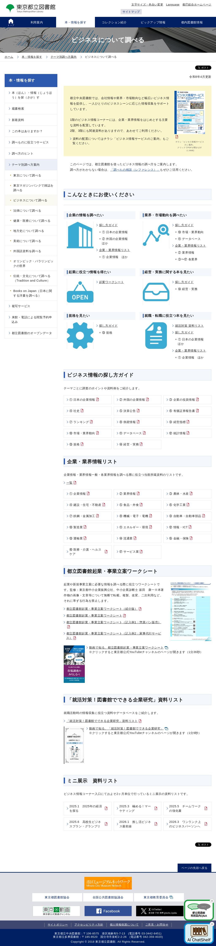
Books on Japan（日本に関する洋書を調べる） (32, 293)
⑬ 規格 (74, 444)
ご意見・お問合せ (157, 924)
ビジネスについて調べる (30, 200)
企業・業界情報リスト (114, 250)
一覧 (69, 482)
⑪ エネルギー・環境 (133, 527)
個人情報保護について (124, 924)
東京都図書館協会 (57, 897)
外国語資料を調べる (27, 251)
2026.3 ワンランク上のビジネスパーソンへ (185, 824)
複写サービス (21, 306)
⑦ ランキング (79, 422)
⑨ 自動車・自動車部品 (185, 516)
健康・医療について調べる (31, 220)
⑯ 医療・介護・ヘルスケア (85, 552)
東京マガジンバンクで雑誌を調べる (33, 188)
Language (173, 4)
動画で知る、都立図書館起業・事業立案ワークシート (126, 647)
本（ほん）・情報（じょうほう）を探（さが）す (32, 95)
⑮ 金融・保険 (179, 538)
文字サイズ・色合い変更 (147, 4)
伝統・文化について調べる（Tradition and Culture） (31, 278)
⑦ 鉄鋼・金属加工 (82, 516)
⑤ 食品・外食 (129, 505)
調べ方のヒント (23, 153)
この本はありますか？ (27, 131)
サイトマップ (131, 11)
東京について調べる (27, 175)
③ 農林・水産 (179, 493)
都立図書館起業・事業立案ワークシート (94, 615)
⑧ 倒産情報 (127, 422)
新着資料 (18, 120)
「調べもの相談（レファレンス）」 (135, 169)
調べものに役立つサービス (30, 142)
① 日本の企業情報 (82, 399)
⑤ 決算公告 (127, 411)
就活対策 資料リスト (189, 325)
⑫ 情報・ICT (178, 527)
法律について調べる (27, 210)
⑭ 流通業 (126, 538)
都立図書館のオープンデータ (32, 333)
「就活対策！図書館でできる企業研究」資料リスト (102, 721)
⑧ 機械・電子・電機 (133, 516)
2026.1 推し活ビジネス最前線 (135, 824)
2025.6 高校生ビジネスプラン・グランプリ (85, 824)
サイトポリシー (58, 924)
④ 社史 (74, 411)
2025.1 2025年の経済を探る (85, 808)
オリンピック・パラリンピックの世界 (33, 263)
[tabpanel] (108, 883)
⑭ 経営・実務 (129, 444)
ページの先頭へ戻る (194, 867)
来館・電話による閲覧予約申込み (32, 320)
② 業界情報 (127, 493)
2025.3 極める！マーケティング (135, 808)
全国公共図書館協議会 (108, 897)
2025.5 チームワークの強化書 (185, 808)
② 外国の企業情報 (132, 399)
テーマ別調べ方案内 (26, 164)
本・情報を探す (22, 80)
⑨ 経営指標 (177, 422)
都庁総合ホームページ (196, 4)
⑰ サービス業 (129, 551)
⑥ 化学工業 (177, 505)
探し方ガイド (108, 225)
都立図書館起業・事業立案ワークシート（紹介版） (102, 608)
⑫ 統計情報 (177, 433)
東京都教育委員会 (156, 897)
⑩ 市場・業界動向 (82, 433)
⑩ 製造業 (76, 527)
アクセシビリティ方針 (88, 924)
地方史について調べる (28, 230)
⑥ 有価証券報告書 (182, 411)
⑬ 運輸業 (76, 538)
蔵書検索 (18, 108)
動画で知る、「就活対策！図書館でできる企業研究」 (126, 728)
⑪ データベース (130, 433)
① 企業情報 (77, 493)
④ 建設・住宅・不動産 (85, 505)
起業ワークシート (111, 282)
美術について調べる (27, 241)
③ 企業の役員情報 (182, 399)
